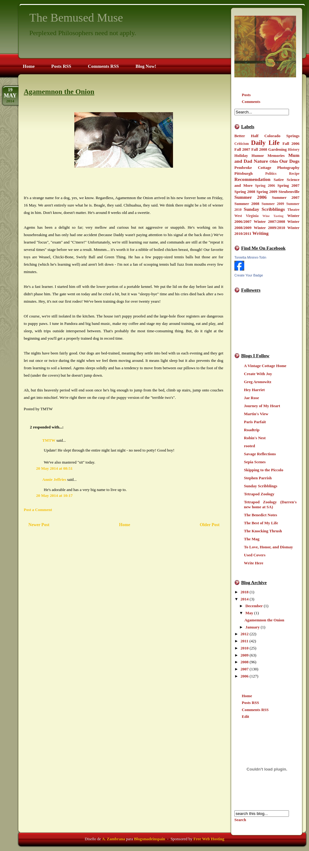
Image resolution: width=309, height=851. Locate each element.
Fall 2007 (242, 149)
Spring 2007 (288, 185)
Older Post (210, 524)
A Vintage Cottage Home (265, 365)
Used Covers (255, 555)
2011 (244, 641)
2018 (245, 592)
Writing (260, 233)
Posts (246, 94)
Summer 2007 (285, 197)
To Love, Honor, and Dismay (268, 547)
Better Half (246, 135)
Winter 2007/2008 (269, 221)
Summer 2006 (250, 197)
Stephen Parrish (258, 478)
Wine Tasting (272, 216)
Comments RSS (255, 709)
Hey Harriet (254, 389)
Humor (258, 155)
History (293, 150)
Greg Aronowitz (257, 381)
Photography (288, 167)
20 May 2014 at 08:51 (54, 468)
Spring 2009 (267, 191)
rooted (249, 446)
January (252, 627)
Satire (279, 179)
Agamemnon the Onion (264, 620)
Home (247, 695)
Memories (276, 155)
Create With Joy (258, 373)
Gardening (277, 149)
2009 (245, 655)
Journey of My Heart (262, 405)
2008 (245, 662)
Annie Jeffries (54, 479)
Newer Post (38, 524)
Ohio (274, 161)
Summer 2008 (246, 203)
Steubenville (288, 191)
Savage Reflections (260, 454)
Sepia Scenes (255, 462)
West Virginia (246, 216)
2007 (245, 669)
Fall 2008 (259, 149)
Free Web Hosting (208, 839)
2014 (245, 599)
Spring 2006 (265, 186)
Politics (270, 174)
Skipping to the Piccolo (263, 470)
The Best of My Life (261, 523)
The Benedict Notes (260, 515)
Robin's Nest (255, 438)
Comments (251, 101)
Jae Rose (251, 397)
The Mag (251, 539)
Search (240, 819)
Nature (261, 161)
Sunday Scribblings (264, 209)
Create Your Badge (248, 275)
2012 (245, 634)
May (249, 613)
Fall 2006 (290, 143)
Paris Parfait (255, 421)
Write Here (253, 563)
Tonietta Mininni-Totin (250, 257)
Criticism (241, 144)
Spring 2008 (244, 191)
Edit (245, 716)
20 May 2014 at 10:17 (54, 495)
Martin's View (256, 413)
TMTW (49, 440)
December (254, 605)
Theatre (293, 210)
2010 (245, 648)
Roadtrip (252, 430)
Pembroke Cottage (252, 167)
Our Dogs (289, 161)
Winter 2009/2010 (269, 227)
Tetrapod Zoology (259, 494)
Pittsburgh (243, 173)
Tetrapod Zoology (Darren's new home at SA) (270, 504)
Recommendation (252, 179)
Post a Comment (38, 509)
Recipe (294, 174)
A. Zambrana (113, 839)
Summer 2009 (273, 204)
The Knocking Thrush (263, 531)
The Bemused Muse (76, 17)
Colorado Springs (281, 135)
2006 (245, 676)
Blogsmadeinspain (149, 839)
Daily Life (265, 142)
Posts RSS (250, 702)
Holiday (241, 155)
